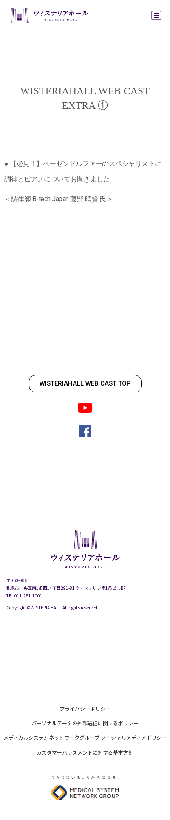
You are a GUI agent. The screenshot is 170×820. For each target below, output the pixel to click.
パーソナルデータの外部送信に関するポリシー (85, 723)
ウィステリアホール (48, 16)
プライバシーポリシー (85, 708)
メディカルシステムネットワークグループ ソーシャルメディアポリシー (85, 737)
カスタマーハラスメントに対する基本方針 (85, 752)
